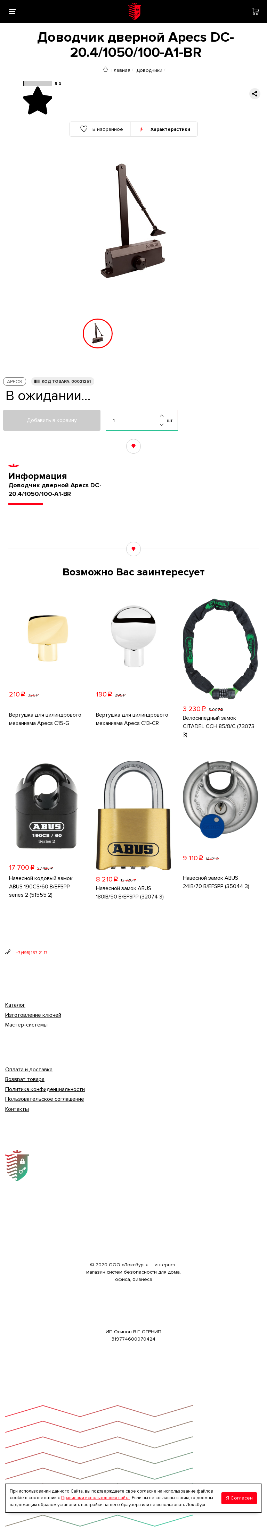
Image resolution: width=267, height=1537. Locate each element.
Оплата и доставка (28, 1069)
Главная (121, 70)
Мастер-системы (26, 1024)
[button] (59, 333)
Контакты (17, 1109)
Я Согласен (239, 1498)
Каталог (15, 1005)
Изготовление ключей (33, 1015)
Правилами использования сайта (95, 1498)
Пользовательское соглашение (44, 1099)
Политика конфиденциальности (45, 1089)
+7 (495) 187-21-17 (31, 952)
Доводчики (149, 70)
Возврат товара (24, 1079)
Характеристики (171, 129)
